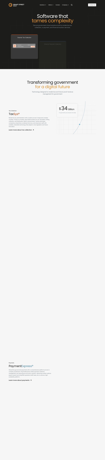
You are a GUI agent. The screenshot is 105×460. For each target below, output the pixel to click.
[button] (43, 5)
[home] (16, 5)
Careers (58, 5)
